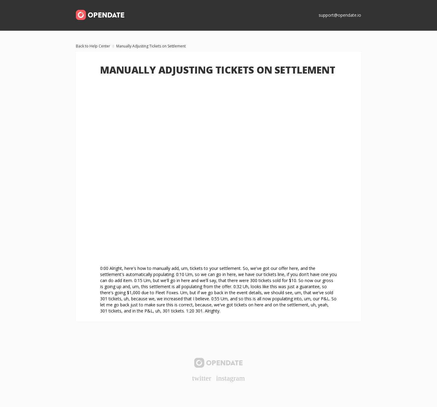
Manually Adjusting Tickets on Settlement (151, 46)
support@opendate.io (340, 15)
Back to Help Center (93, 46)
